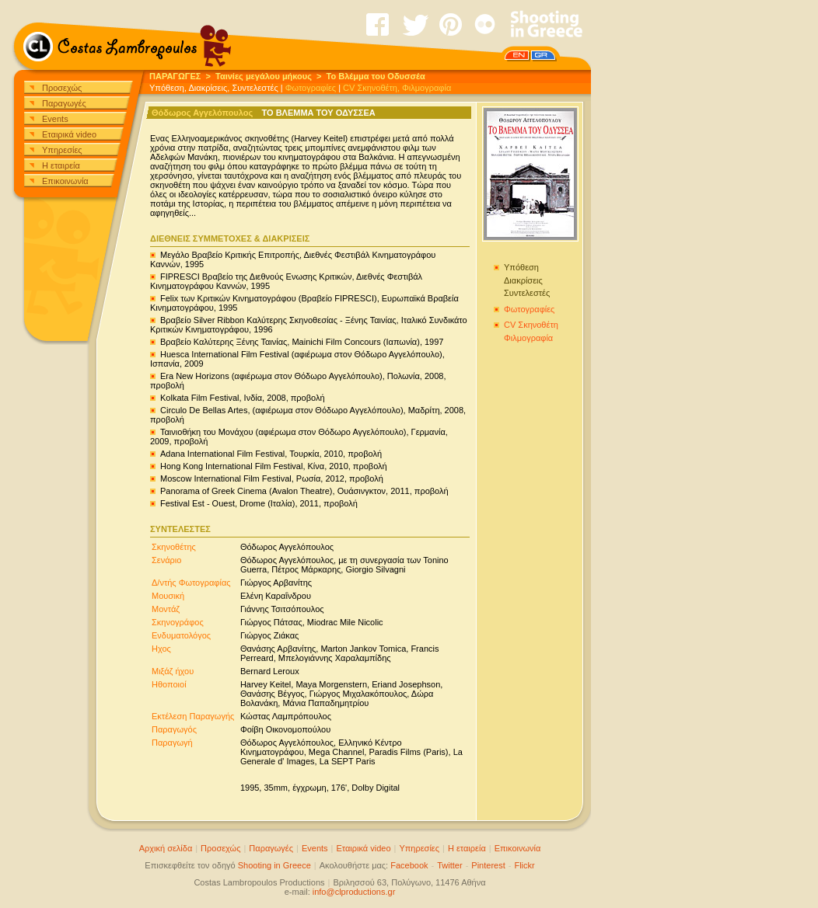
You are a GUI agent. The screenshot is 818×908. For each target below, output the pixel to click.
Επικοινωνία (65, 181)
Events (55, 119)
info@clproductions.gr (354, 891)
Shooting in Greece (274, 865)
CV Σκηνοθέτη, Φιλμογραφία (397, 87)
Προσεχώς (62, 87)
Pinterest (488, 865)
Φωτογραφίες (310, 87)
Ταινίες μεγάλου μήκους (263, 76)
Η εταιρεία (61, 165)
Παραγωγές (64, 103)
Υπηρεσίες (62, 150)
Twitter (449, 865)
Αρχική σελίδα (166, 848)
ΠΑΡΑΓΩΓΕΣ (175, 76)
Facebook (409, 865)
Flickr (524, 865)
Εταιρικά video (69, 134)
